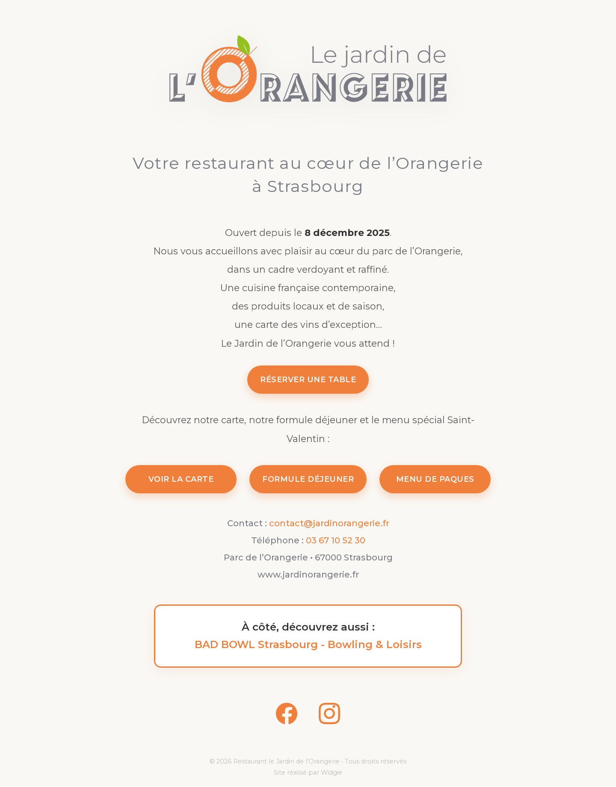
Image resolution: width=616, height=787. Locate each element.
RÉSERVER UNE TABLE (308, 379)
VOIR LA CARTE (181, 479)
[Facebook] (286, 716)
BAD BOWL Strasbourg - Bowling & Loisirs (308, 644)
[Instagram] (329, 716)
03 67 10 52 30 (335, 540)
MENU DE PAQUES (435, 479)
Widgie (331, 772)
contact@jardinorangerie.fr (329, 523)
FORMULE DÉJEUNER (308, 479)
